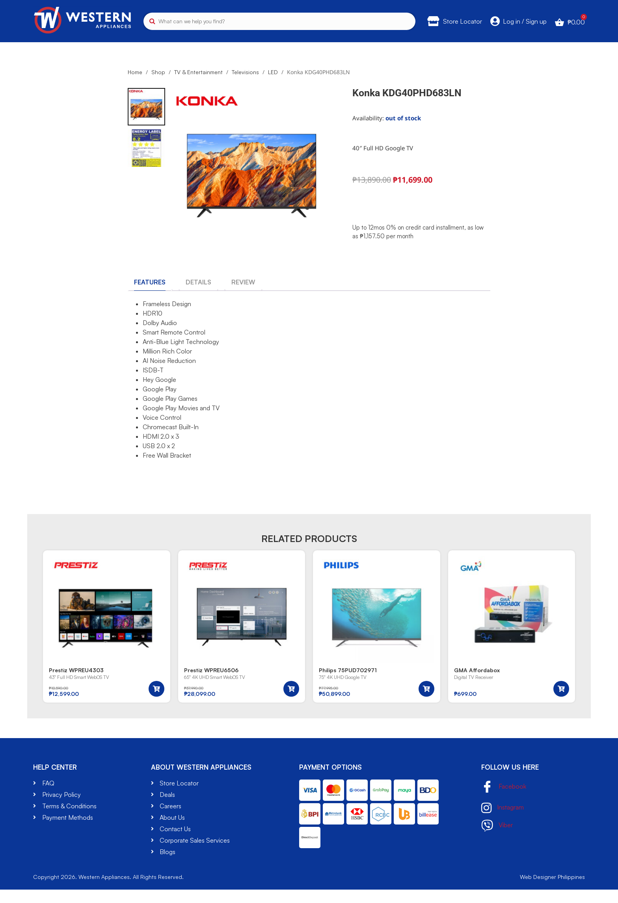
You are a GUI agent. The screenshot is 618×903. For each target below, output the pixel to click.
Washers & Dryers (241, 46)
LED (273, 85)
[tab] (150, 295)
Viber (497, 839)
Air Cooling (316, 46)
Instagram (502, 821)
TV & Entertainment (65, 46)
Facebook (503, 801)
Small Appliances (391, 46)
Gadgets (462, 46)
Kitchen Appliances (155, 46)
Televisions (245, 85)
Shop (158, 85)
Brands (519, 46)
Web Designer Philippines (552, 890)
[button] (156, 702)
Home (135, 85)
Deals (571, 46)
